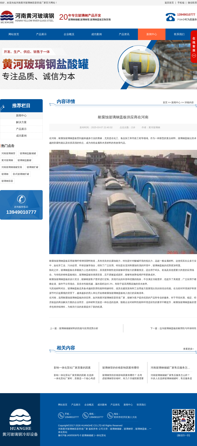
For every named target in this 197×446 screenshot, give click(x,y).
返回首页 (169, 2)
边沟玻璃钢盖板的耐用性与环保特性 (178, 328)
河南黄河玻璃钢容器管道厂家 (73, 428)
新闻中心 (151, 34)
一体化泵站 (100, 435)
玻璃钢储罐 (87, 435)
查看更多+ (188, 349)
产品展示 (41, 34)
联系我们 (179, 34)
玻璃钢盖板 (71, 138)
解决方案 (21, 122)
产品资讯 (124, 34)
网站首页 (14, 34)
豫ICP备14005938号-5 (69, 435)
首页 (165, 102)
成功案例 (96, 34)
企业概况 (69, 34)
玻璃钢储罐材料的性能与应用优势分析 (78, 328)
